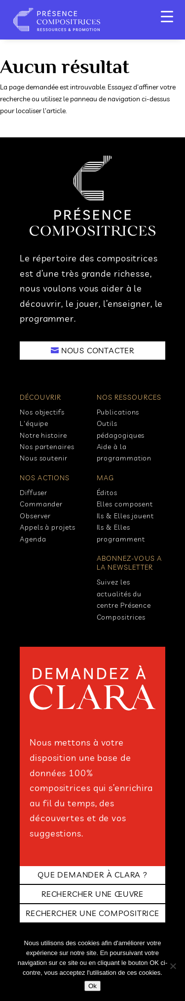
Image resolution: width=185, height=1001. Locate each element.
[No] (173, 966)
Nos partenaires (47, 446)
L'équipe (34, 423)
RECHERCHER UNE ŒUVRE (92, 894)
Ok (92, 986)
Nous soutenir (44, 458)
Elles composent (125, 504)
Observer (35, 515)
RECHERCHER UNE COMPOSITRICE (92, 913)
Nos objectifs (42, 412)
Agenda (33, 539)
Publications (118, 412)
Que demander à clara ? (92, 874)
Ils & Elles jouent (125, 515)
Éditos (107, 492)
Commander (41, 504)
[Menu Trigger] (167, 16)
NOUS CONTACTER (97, 350)
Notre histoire (43, 435)
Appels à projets (47, 527)
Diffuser (33, 492)
